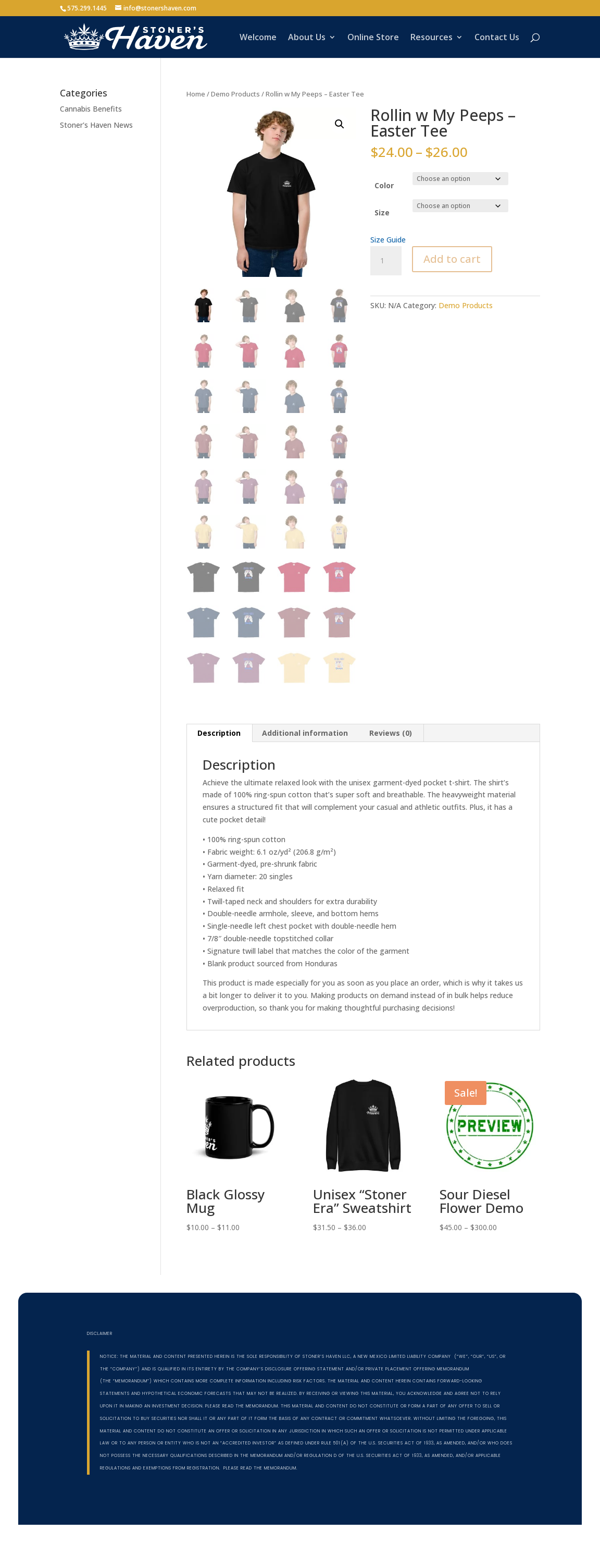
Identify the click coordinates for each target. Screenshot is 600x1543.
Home (195, 94)
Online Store (373, 38)
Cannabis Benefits (91, 109)
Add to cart (452, 259)
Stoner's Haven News (96, 125)
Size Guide (388, 240)
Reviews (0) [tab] (390, 733)
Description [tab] (219, 733)
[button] (339, 124)
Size (382, 212)
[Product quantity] (386, 260)
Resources (431, 38)
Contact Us (496, 38)
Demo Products (235, 94)
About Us (307, 38)
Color (384, 185)
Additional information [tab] (305, 733)
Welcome (258, 38)
